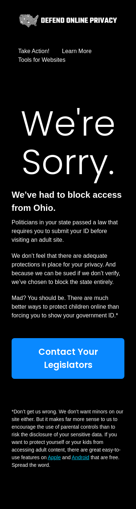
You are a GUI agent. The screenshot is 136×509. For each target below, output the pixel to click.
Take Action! (33, 51)
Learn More (77, 51)
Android (80, 457)
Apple (54, 457)
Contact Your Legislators (68, 358)
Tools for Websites (41, 60)
